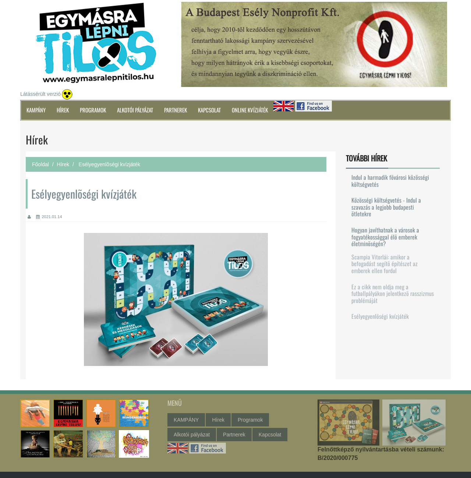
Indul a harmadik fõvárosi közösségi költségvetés (390, 180)
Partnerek (175, 110)
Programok (93, 110)
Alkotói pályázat (135, 110)
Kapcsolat (209, 110)
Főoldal (40, 164)
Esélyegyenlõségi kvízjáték (380, 314)
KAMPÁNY (186, 418)
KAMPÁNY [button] (36, 110)
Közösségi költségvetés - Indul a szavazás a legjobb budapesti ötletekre (386, 206)
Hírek (63, 110)
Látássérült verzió (40, 94)
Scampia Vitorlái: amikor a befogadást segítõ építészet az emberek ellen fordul (384, 261)
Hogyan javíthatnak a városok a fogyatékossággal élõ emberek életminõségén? (385, 236)
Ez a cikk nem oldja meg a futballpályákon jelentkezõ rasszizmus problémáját (392, 291)
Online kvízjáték (250, 110)
